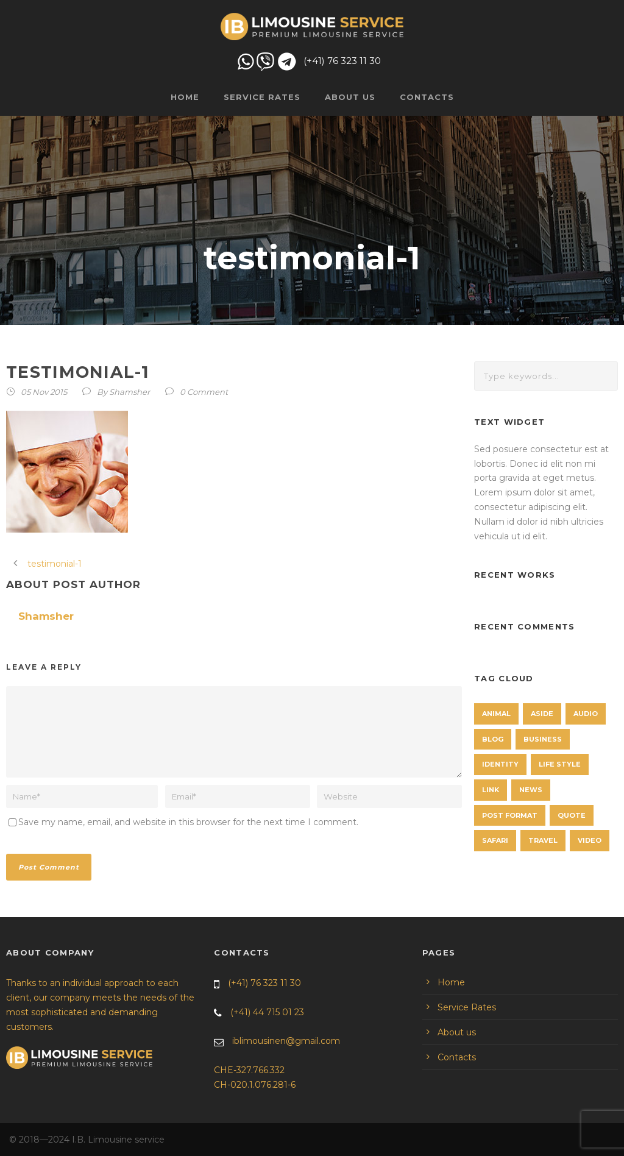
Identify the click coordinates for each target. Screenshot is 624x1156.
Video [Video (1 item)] (589, 840)
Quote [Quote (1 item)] (572, 815)
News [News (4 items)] (530, 789)
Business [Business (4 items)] (542, 739)
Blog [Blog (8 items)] (492, 739)
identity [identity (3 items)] (500, 764)
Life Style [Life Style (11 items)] (560, 764)
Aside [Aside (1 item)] (542, 713)
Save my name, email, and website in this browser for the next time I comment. (188, 822)
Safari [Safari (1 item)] (495, 840)
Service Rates (262, 97)
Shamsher (129, 392)
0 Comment (204, 392)
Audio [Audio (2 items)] (585, 713)
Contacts (427, 97)
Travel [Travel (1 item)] (543, 840)
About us (350, 97)
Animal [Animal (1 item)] (496, 713)
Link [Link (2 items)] (490, 789)
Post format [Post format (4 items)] (509, 815)
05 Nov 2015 (44, 392)
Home (185, 97)
